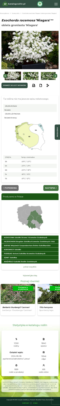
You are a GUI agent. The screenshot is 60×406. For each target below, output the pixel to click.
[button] (13, 76)
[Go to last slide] (5, 76)
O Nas (35, 403)
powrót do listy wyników (14, 85)
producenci (57, 132)
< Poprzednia (10, 188)
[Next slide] (55, 76)
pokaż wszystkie (30, 267)
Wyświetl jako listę (30, 276)
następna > (51, 188)
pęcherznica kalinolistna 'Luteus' (16, 359)
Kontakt (25, 403)
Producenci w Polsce (13, 197)
